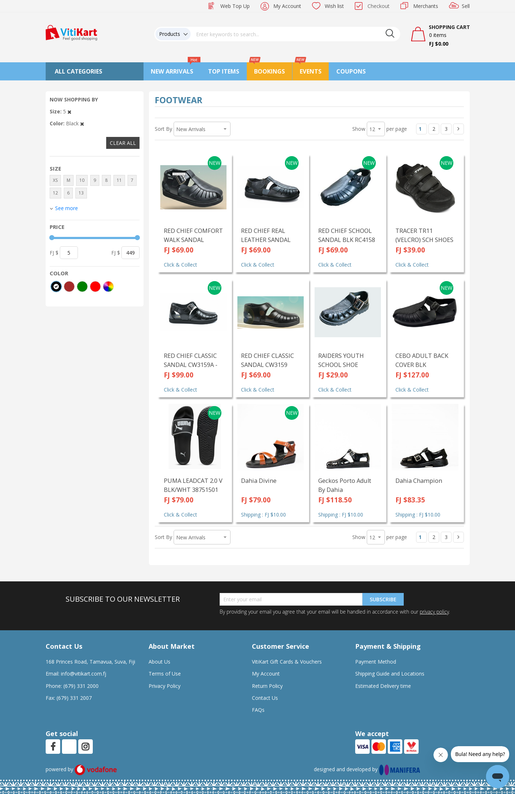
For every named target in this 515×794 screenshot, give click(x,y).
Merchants (425, 6)
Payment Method (375, 661)
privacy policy (434, 611)
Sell (466, 6)
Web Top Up (235, 6)
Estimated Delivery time (383, 685)
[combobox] (295, 34)
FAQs (258, 709)
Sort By (163, 128)
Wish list (334, 6)
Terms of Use (165, 673)
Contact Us (265, 697)
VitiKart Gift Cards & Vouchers (287, 661)
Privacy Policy (164, 685)
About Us (159, 661)
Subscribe (383, 599)
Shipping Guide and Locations (389, 673)
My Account (287, 6)
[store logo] (71, 32)
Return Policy (267, 685)
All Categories (78, 71)
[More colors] (108, 286)
